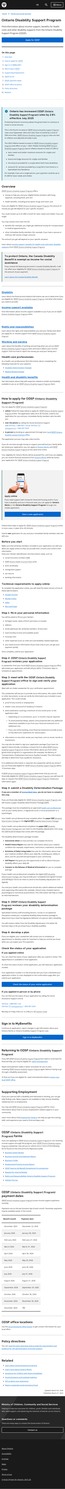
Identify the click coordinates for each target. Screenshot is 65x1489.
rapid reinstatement (40, 1061)
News (4, 1464)
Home (4, 14)
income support (18, 244)
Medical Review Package (14, 372)
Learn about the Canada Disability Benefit (21, 277)
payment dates (13, 80)
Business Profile (11, 1160)
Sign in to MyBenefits (13, 65)
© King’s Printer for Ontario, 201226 (16, 1479)
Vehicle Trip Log (11, 1180)
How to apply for (14, 61)
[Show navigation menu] (57, 4)
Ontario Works (43, 447)
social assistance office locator (20, 1327)
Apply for (33, 40)
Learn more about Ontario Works (18, 1369)
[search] (46, 4)
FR (37, 5)
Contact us (32, 1430)
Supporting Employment (14, 73)
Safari (7, 602)
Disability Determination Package (18, 368)
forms (9, 76)
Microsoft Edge (11, 606)
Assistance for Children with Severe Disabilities (23, 1373)
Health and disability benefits (20, 377)
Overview (8, 57)
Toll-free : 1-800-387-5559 (22, 427)
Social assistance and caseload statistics (21, 1377)
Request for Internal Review (16, 1172)
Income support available (17, 307)
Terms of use (7, 1474)
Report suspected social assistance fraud (21, 1385)
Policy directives (11, 88)
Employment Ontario (28, 1117)
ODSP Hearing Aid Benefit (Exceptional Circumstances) (26, 1168)
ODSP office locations (13, 84)
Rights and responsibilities (18, 326)
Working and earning (14, 341)
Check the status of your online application (32, 984)
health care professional (51, 808)
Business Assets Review (14, 1152)
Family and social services (21, 14)
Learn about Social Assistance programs (21, 1365)
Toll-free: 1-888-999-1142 (18, 425)
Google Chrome (11, 595)
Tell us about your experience (16, 1381)
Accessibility (6, 1454)
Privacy (4, 1469)
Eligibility (7, 292)
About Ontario (7, 1448)
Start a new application (32, 514)
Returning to (12, 69)
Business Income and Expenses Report (20, 1156)
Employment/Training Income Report (20, 1164)
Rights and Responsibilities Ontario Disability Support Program (30, 1176)
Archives (5, 1459)
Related (8, 92)
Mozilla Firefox (10, 598)
